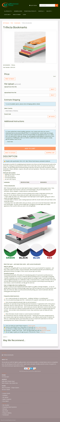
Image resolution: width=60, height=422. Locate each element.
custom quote (31, 325)
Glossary (5, 409)
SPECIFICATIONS (25, 182)
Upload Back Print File (10, 92)
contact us (42, 332)
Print (12, 23)
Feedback (5, 395)
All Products (8, 11)
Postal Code (7, 114)
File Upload (5, 397)
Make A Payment (17, 14)
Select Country (8, 108)
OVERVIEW (7, 182)
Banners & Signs (18, 11)
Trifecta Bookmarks (8, 355)
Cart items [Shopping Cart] (33, 5)
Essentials (41, 11)
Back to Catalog (10, 152)
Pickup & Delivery (7, 413)
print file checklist (46, 330)
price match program (41, 327)
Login (24, 14)
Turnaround (6, 415)
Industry (49, 11)
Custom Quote (6, 393)
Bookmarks (17, 23)
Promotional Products (30, 11)
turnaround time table (41, 329)
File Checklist (6, 405)
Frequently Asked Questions (10, 407)
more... (22, 366)
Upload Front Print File (10, 87)
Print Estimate (9, 79)
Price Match (6, 401)
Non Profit (5, 411)
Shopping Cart (50, 152)
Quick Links (7, 14)
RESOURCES (43, 182)
